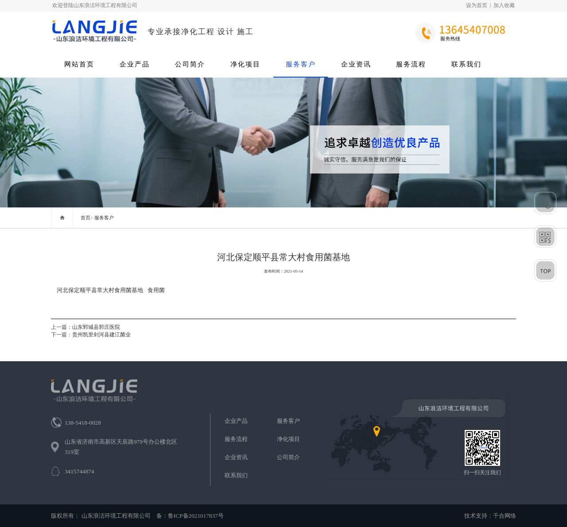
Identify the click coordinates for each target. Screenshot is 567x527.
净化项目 (245, 64)
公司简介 (190, 64)
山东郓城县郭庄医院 (96, 327)
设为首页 (476, 5)
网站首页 (79, 64)
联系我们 (466, 64)
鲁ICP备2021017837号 (196, 515)
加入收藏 (504, 5)
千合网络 (504, 515)
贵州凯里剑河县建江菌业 (101, 335)
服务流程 (411, 64)
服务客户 (301, 64)
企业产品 (135, 64)
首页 (85, 217)
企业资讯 (356, 64)
